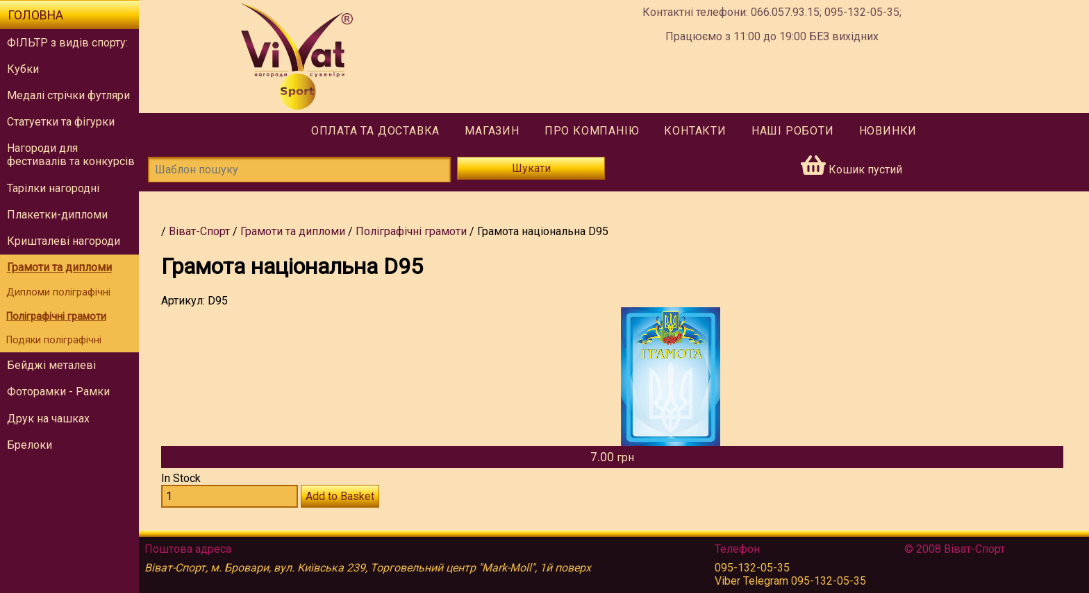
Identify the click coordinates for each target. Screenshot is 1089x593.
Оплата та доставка (375, 130)
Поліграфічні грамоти (56, 317)
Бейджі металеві (51, 365)
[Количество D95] (229, 496)
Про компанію (592, 130)
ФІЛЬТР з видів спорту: (67, 42)
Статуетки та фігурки (61, 121)
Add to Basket (340, 496)
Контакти (695, 130)
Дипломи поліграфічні (58, 292)
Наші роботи (792, 130)
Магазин (492, 130)
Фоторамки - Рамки (58, 391)
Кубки (23, 69)
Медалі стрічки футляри (68, 95)
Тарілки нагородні (53, 188)
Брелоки (29, 445)
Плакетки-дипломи (57, 214)
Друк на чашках (48, 418)
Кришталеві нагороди (63, 241)
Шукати (531, 168)
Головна (35, 15)
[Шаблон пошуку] (299, 169)
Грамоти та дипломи (59, 267)
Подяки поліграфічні (53, 340)
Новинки (888, 130)
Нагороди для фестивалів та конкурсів (71, 154)
